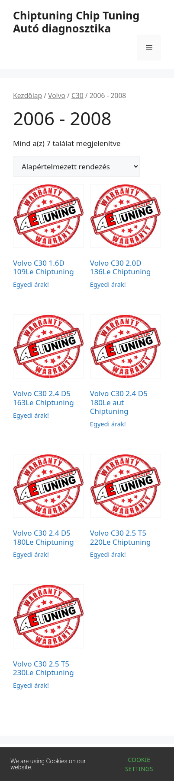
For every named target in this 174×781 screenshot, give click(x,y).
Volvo (56, 95)
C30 (77, 95)
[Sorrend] (76, 166)
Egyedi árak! (31, 284)
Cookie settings (139, 764)
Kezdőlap (27, 95)
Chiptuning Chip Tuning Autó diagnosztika (76, 21)
